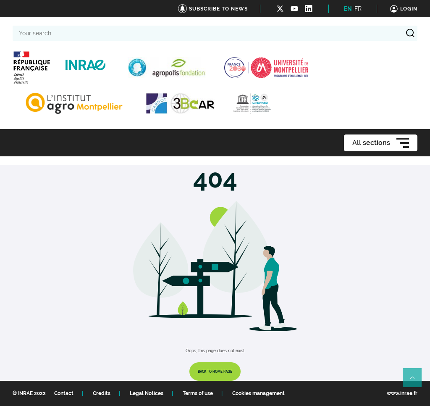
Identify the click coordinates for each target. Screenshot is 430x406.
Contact (63, 393)
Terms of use (198, 393)
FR (358, 8)
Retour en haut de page (416, 381)
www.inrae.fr (402, 393)
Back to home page (215, 371)
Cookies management (258, 393)
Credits (101, 393)
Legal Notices (146, 393)
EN (348, 8)
